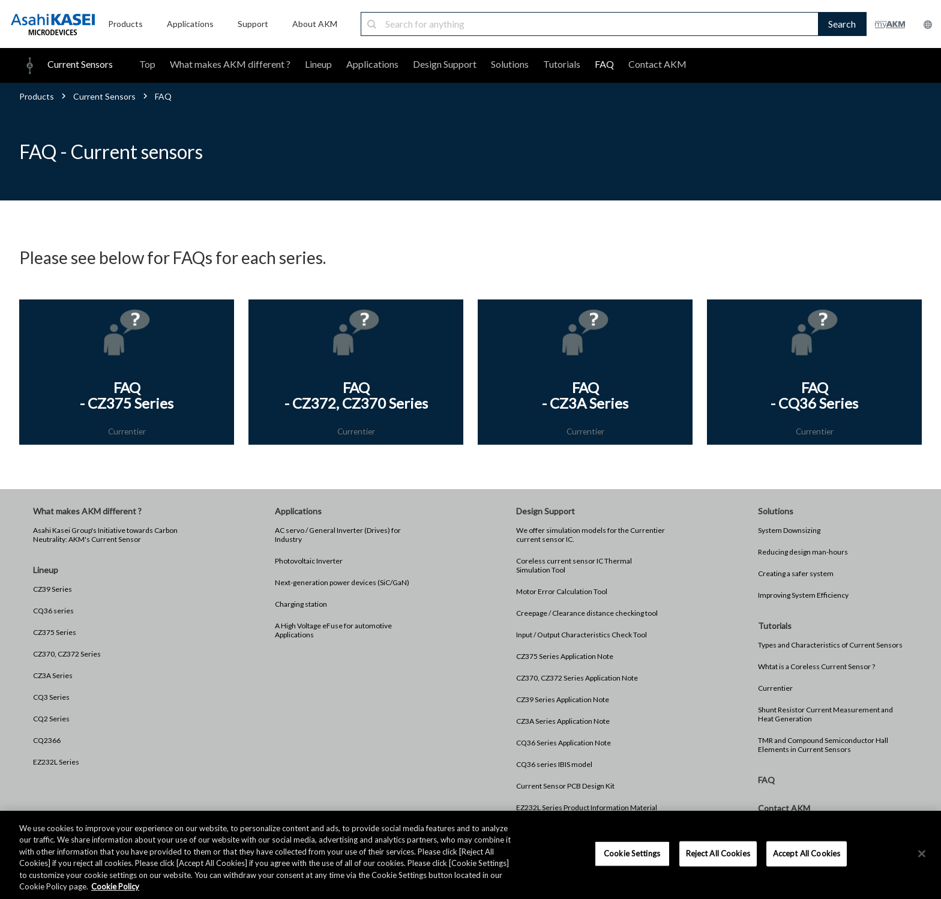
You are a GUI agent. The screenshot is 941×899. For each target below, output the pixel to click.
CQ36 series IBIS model (554, 764)
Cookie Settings (632, 853)
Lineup (318, 64)
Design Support (445, 64)
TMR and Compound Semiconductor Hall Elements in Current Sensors (823, 745)
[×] (922, 854)
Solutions (510, 64)
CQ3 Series (51, 697)
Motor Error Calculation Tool (561, 592)
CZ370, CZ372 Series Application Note (577, 678)
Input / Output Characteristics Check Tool (581, 635)
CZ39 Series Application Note (562, 700)
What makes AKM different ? (230, 64)
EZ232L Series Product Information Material (586, 808)
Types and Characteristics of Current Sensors (830, 645)
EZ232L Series (56, 762)
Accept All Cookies (806, 853)
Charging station (301, 604)
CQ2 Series (51, 719)
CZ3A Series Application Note (563, 721)
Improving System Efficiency (803, 595)
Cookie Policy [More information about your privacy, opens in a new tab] (115, 886)
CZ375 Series (54, 632)
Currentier (775, 688)
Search (842, 23)
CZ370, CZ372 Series (67, 654)
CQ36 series (53, 611)
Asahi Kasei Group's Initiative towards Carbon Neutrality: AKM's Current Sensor (105, 535)
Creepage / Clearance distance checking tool (587, 613)
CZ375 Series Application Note (564, 656)
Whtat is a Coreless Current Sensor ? (816, 667)
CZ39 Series (52, 589)
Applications (372, 64)
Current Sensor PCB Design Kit (565, 786)
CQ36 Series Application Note (563, 743)
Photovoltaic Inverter (309, 561)
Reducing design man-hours (803, 552)
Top (147, 64)
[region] (470, 855)
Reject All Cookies (718, 853)
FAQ (604, 64)
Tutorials (561, 64)
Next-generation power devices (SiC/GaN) (342, 583)
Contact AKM (657, 64)
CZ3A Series (53, 676)
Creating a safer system (796, 574)
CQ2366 (47, 740)
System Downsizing (789, 530)
